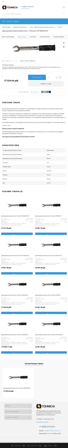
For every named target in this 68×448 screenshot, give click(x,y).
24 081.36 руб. (51, 229)
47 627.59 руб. (17, 229)
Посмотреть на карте (42, 422)
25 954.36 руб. (51, 269)
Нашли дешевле (23, 92)
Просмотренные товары (34, 364)
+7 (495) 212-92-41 (27, 7)
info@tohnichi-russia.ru (52, 431)
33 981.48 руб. (17, 269)
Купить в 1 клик (46, 84)
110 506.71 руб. (17, 348)
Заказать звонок (25, 8)
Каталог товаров (10, 21)
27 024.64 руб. (17, 308)
